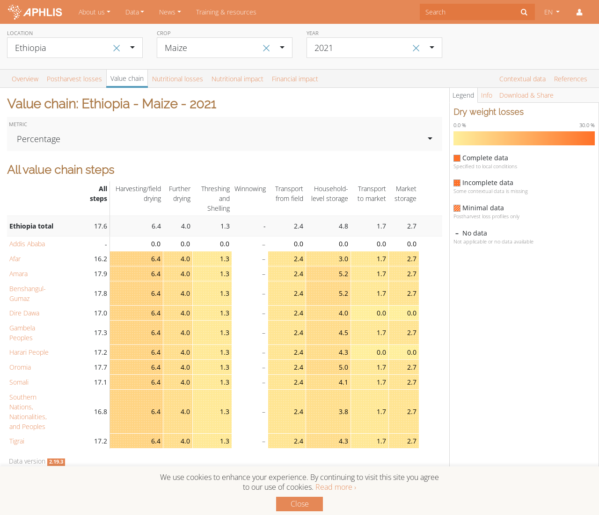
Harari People (29, 352)
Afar (15, 258)
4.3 (343, 352)
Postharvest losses (74, 78)
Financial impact (295, 78)
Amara (18, 273)
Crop (164, 32)
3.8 (343, 411)
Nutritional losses (177, 78)
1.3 (224, 258)
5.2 (343, 273)
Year (313, 32)
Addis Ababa (27, 243)
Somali (19, 382)
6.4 (156, 258)
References (570, 78)
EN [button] (549, 11)
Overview (25, 78)
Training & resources (226, 11)
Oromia (20, 367)
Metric (18, 124)
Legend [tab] (463, 95)
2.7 (411, 258)
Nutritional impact (237, 78)
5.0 (343, 367)
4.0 (185, 258)
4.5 (343, 332)
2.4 (298, 258)
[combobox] (467, 12)
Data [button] (132, 11)
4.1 (343, 382)
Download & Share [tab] (526, 95)
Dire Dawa (24, 312)
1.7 (381, 258)
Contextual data (522, 78)
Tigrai (16, 440)
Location (20, 32)
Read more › (335, 487)
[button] (579, 12)
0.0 (156, 243)
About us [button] (92, 11)
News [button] (167, 11)
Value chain (127, 78)
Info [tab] (486, 95)
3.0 (343, 258)
